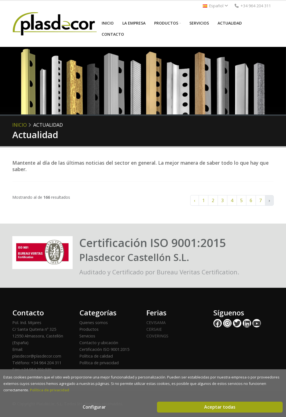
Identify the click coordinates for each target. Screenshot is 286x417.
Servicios (87, 336)
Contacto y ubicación (98, 342)
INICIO (108, 23)
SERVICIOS (199, 23)
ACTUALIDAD (230, 23)
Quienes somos (93, 322)
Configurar (94, 407)
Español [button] (215, 5)
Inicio (19, 124)
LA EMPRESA (134, 23)
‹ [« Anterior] (194, 200)
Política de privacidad (99, 362)
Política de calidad (96, 356)
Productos (89, 329)
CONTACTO (113, 34)
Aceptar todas (219, 407)
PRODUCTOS (166, 23)
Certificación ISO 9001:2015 (104, 349)
